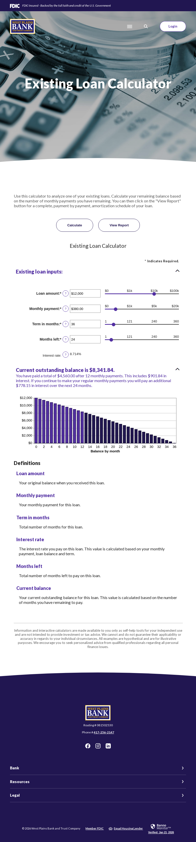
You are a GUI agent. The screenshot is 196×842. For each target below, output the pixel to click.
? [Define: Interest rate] (65, 354)
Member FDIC (94, 828)
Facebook (87, 745)
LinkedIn (108, 745)
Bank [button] (14, 768)
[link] (161, 828)
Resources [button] (20, 781)
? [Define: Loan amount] (65, 293)
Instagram (98, 745)
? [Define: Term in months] (65, 324)
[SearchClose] (146, 26)
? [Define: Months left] (65, 339)
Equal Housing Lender (128, 828)
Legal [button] (15, 795)
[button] (98, 271)
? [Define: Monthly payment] (65, 308)
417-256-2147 (104, 732)
